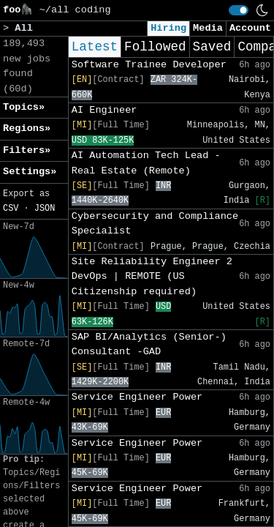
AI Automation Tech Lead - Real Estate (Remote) (146, 163)
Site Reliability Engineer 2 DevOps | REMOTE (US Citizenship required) (152, 276)
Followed (155, 47)
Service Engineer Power (137, 397)
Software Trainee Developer (149, 64)
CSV (10, 208)
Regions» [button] (26, 128)
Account (250, 28)
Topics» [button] (24, 107)
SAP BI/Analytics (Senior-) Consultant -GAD (149, 344)
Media (208, 28)
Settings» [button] (29, 171)
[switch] (238, 10)
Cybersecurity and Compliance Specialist (155, 223)
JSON (45, 208)
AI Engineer (104, 110)
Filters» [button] (26, 150)
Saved (212, 47)
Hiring (168, 28)
